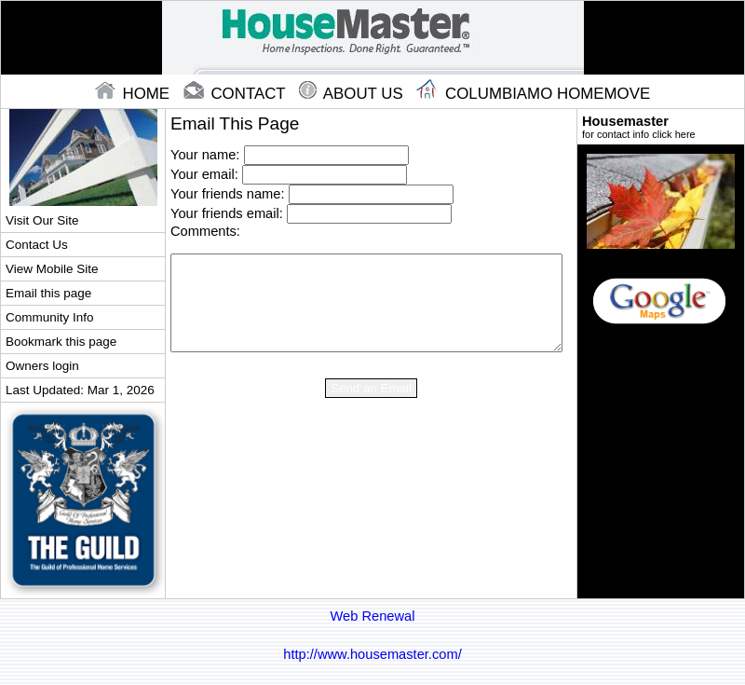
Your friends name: (227, 193)
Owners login (42, 366)
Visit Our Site (42, 220)
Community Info (49, 317)
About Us (353, 94)
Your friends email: (226, 213)
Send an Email (371, 388)
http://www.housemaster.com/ (372, 654)
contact (236, 94)
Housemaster (660, 127)
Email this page (48, 293)
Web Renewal (373, 616)
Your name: (204, 154)
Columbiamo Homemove (533, 94)
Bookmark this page (61, 342)
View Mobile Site (52, 269)
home (134, 94)
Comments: (205, 231)
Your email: (204, 174)
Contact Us (37, 245)
